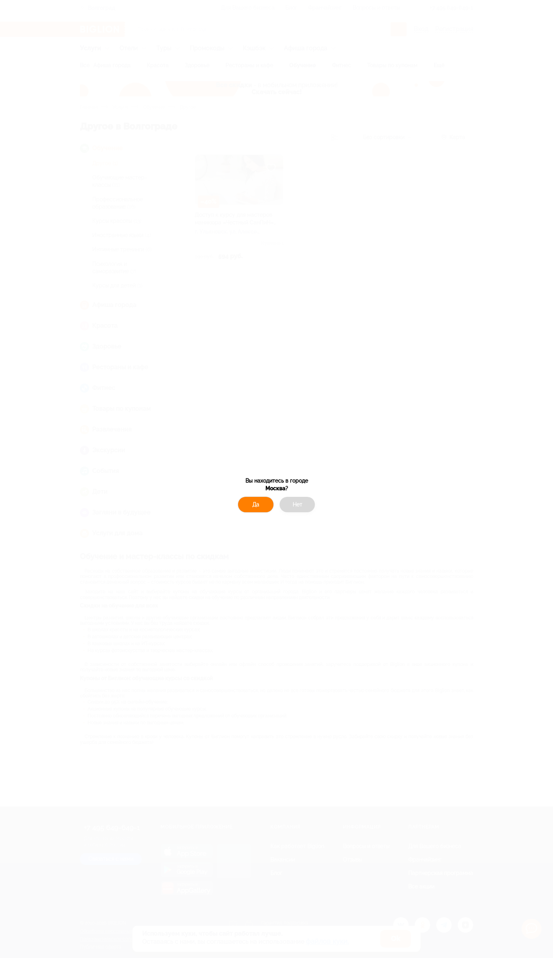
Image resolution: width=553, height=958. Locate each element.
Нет (297, 504)
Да (255, 504)
